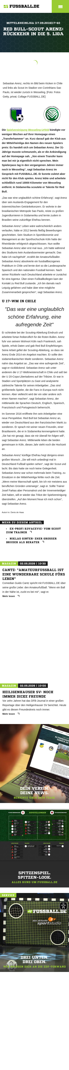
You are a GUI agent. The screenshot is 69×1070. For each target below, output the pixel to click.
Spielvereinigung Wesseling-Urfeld (28, 129)
